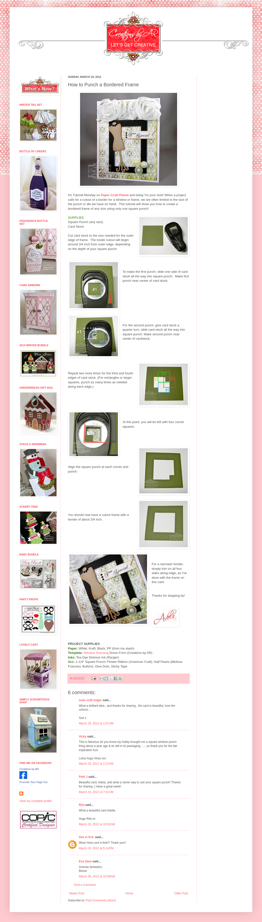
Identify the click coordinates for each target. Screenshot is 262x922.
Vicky (82, 736)
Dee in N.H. (86, 837)
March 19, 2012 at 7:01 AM (96, 792)
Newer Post (76, 893)
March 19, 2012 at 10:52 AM (97, 824)
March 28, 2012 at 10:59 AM (97, 876)
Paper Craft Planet (115, 195)
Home (129, 893)
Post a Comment (85, 885)
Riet (81, 805)
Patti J (83, 776)
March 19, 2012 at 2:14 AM (96, 763)
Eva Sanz (85, 861)
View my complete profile (35, 801)
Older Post (181, 893)
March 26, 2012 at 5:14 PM (96, 848)
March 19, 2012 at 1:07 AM (96, 723)
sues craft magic (90, 700)
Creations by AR (29, 769)
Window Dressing (96, 653)
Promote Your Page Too (33, 782)
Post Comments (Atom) (101, 900)
